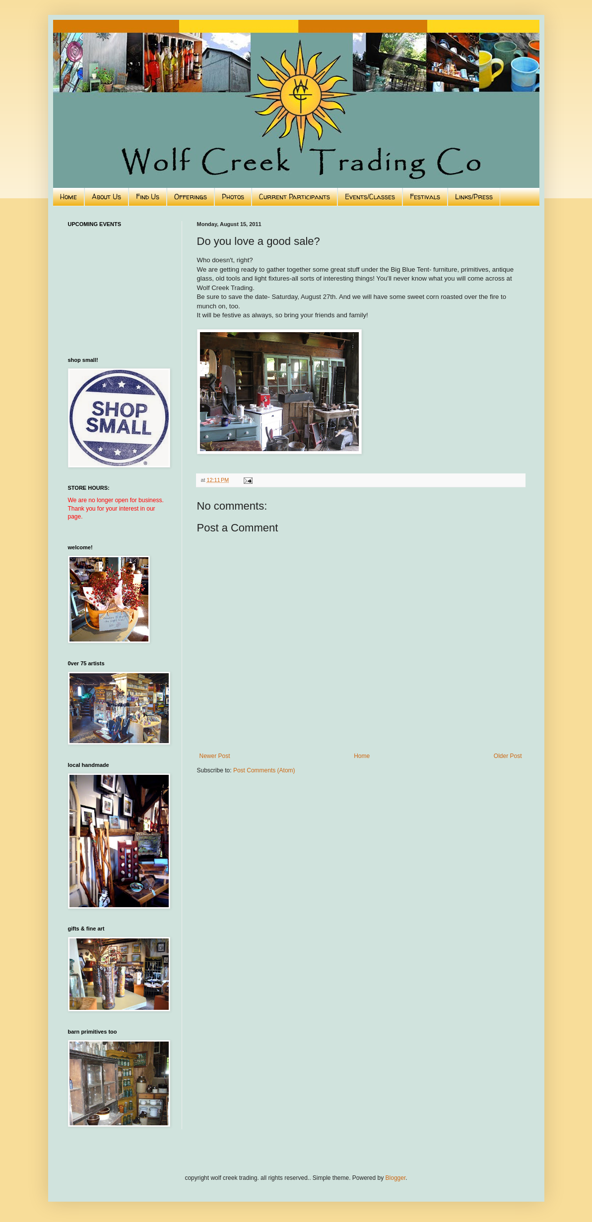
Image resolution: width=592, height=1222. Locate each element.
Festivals (425, 196)
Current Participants (294, 196)
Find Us (147, 196)
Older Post (508, 756)
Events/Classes (370, 196)
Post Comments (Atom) (264, 770)
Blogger (396, 1177)
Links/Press (474, 196)
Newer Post (214, 756)
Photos (233, 196)
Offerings (190, 196)
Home (68, 196)
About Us (106, 196)
